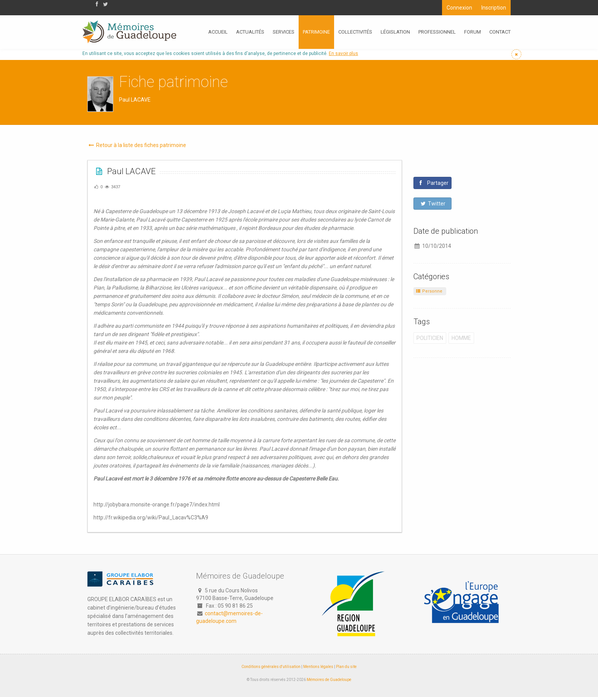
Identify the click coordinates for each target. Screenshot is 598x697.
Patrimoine (316, 32)
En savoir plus (343, 53)
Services (283, 32)
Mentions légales (318, 667)
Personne (428, 291)
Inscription (493, 8)
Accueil (218, 32)
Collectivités (355, 32)
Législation (395, 32)
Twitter (433, 204)
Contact (500, 32)
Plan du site (346, 667)
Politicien (429, 338)
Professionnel (437, 32)
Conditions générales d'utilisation (271, 667)
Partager (433, 183)
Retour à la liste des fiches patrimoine (136, 145)
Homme (461, 338)
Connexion (459, 8)
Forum (472, 32)
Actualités (250, 32)
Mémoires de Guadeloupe (329, 680)
